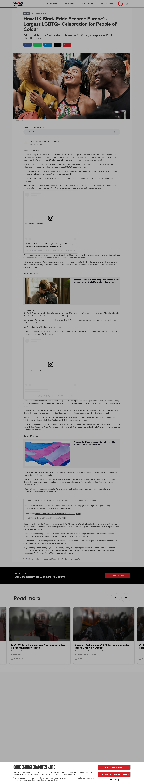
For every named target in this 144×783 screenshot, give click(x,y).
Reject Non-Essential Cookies (114, 774)
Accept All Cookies (114, 767)
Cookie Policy (114, 780)
